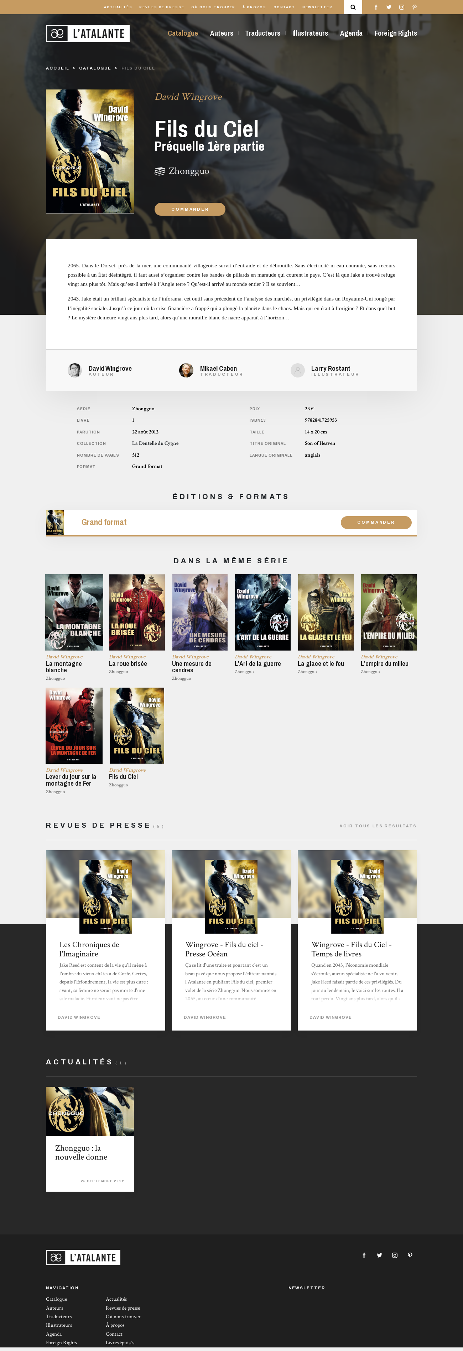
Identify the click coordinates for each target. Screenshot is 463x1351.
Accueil (57, 68)
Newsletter (317, 7)
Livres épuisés (120, 1346)
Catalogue (183, 33)
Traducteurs (262, 33)
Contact (284, 7)
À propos (254, 7)
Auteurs (221, 33)
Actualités (118, 7)
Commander (190, 209)
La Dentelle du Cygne (155, 443)
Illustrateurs (310, 33)
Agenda (351, 33)
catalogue (95, 68)
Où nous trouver (213, 7)
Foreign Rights (396, 33)
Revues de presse (161, 7)
